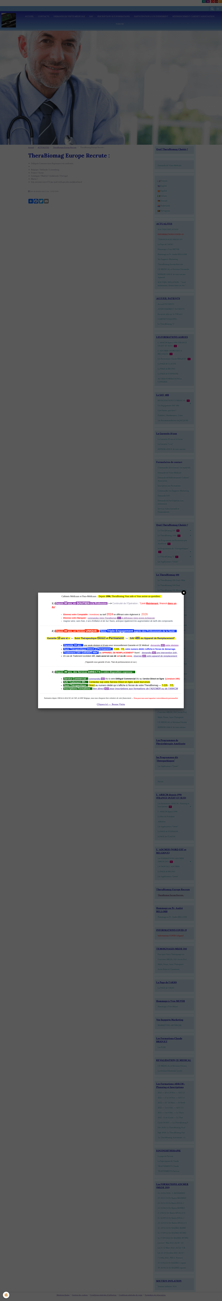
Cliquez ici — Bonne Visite (111, 704)
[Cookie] (6, 1295)
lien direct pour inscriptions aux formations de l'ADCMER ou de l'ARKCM (135, 688)
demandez (147, 653)
